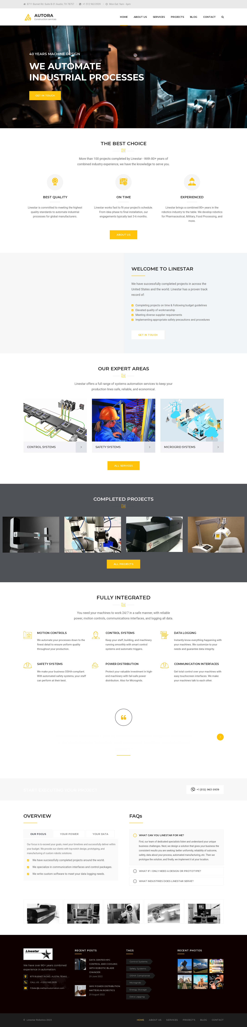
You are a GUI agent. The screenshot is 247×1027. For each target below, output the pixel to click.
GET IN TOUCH (148, 334)
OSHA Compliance (140, 975)
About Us (140, 16)
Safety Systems (138, 968)
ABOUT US (123, 234)
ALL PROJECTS (123, 564)
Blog (193, 16)
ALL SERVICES (123, 465)
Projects (177, 16)
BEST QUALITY (55, 197)
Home (124, 16)
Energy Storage (138, 989)
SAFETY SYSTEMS (108, 447)
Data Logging (137, 996)
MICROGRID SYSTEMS (179, 447)
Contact (209, 16)
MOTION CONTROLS (52, 633)
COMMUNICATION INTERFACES (196, 664)
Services (159, 16)
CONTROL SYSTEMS (41, 447)
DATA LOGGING (185, 633)
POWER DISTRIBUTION (122, 664)
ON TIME (123, 197)
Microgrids (135, 982)
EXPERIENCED (192, 197)
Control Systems (139, 961)
